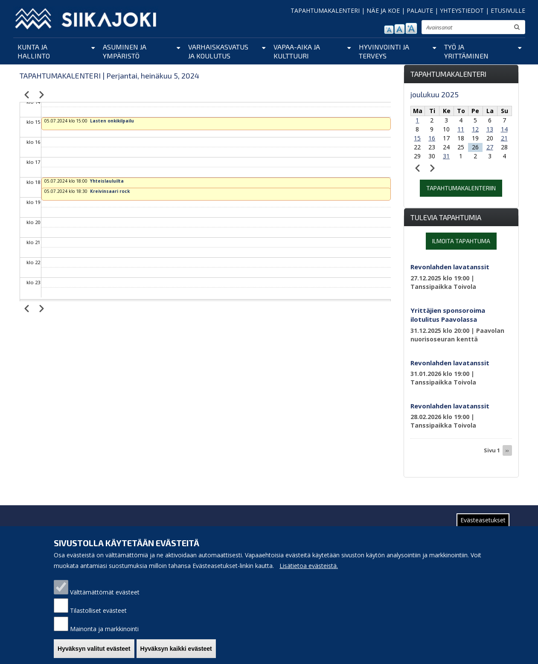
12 (475, 129)
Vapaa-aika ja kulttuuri (296, 51)
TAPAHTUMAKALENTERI (325, 10)
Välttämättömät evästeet (105, 598)
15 (417, 138)
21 (504, 138)
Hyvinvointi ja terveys (384, 51)
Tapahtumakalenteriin (461, 188)
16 (431, 138)
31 (446, 156)
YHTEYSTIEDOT (462, 10)
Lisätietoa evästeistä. (308, 572)
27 (489, 147)
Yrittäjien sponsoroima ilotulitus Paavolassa (447, 314)
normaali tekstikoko (399, 29)
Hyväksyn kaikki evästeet (176, 654)
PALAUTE (420, 10)
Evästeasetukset (483, 526)
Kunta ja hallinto (33, 51)
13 (489, 129)
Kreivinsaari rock (110, 191)
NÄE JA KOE (383, 10)
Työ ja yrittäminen (466, 51)
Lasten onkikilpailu (112, 121)
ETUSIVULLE (508, 10)
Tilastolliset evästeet (98, 616)
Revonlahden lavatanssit (449, 266)
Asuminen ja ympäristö (124, 51)
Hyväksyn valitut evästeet (94, 654)
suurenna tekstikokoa (411, 28)
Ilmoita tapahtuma (461, 241)
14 (504, 129)
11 (460, 129)
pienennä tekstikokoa (389, 29)
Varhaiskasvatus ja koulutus (218, 51)
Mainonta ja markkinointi (104, 635)
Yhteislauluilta (107, 181)
